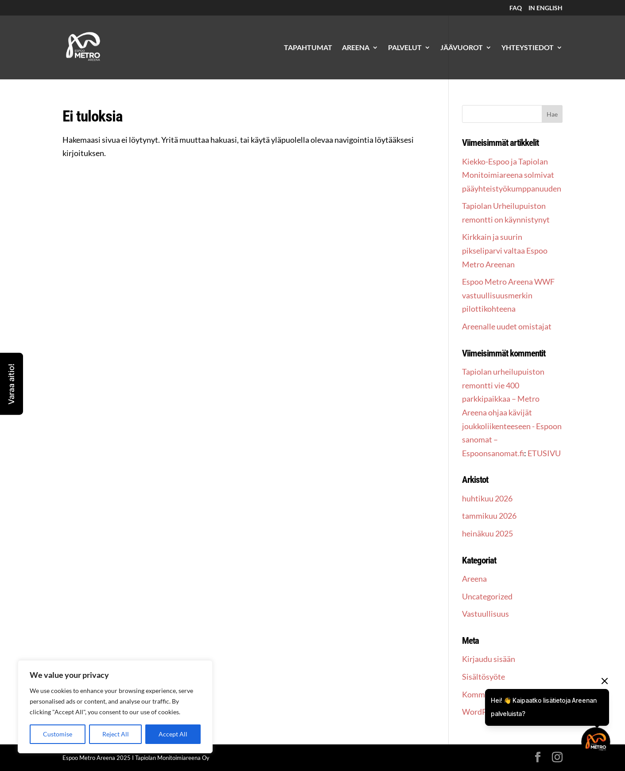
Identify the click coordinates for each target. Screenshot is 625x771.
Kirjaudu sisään (488, 659)
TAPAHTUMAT (308, 47)
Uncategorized (487, 596)
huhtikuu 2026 (487, 498)
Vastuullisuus (485, 613)
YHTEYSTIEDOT (527, 47)
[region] (115, 706)
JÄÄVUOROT (461, 47)
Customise (57, 734)
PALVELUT (405, 47)
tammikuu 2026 (489, 516)
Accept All (173, 734)
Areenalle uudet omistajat (506, 326)
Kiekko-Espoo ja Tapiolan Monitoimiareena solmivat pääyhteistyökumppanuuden (511, 175)
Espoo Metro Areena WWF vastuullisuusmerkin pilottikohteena (508, 295)
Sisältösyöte (483, 676)
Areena (474, 578)
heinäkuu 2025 (487, 533)
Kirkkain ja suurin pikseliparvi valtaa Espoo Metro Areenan (504, 250)
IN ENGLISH (545, 8)
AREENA (355, 47)
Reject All (115, 734)
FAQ (515, 8)
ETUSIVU (544, 453)
